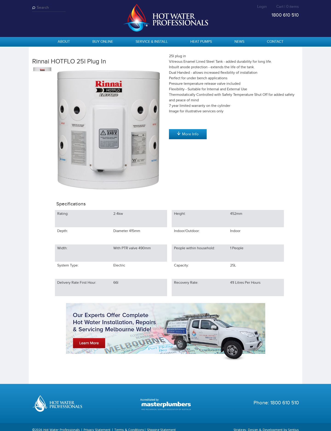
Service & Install (152, 42)
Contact (275, 42)
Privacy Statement (97, 424)
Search (34, 8)
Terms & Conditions (129, 424)
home (37, 42)
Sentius (293, 424)
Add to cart (188, 90)
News (239, 42)
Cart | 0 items (287, 6)
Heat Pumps (201, 42)
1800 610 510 (285, 15)
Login (262, 6)
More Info (188, 182)
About (64, 42)
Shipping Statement (161, 424)
